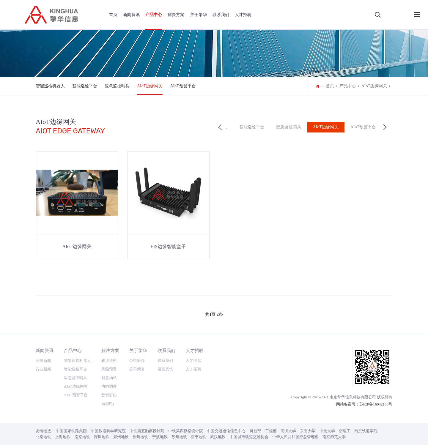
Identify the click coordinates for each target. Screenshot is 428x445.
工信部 (271, 431)
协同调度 (109, 386)
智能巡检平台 (84, 86)
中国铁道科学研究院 (108, 431)
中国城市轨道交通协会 (249, 437)
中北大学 (327, 431)
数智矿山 (109, 395)
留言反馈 (165, 369)
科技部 (255, 431)
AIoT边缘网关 (150, 86)
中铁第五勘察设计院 (147, 431)
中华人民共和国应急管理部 (295, 437)
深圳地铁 (101, 437)
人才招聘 (243, 14)
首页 (113, 14)
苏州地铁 (179, 437)
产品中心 (153, 14)
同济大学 (288, 431)
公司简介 (137, 360)
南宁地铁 (198, 437)
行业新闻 (43, 369)
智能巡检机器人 (50, 86)
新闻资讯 (131, 14)
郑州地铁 (121, 437)
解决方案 (176, 14)
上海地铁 (62, 437)
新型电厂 (109, 403)
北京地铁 (43, 437)
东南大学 (307, 431)
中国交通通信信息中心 (226, 431)
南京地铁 (82, 437)
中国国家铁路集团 (71, 431)
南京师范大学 (334, 437)
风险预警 (109, 369)
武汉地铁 (218, 437)
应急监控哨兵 (117, 86)
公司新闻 (43, 360)
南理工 (344, 431)
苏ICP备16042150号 (375, 404)
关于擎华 (198, 14)
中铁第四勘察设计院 (185, 431)
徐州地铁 (140, 437)
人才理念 (193, 360)
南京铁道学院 (365, 431)
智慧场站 (109, 377)
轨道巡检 (109, 360)
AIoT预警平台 (183, 86)
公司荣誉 (137, 369)
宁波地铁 (160, 437)
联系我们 (221, 14)
